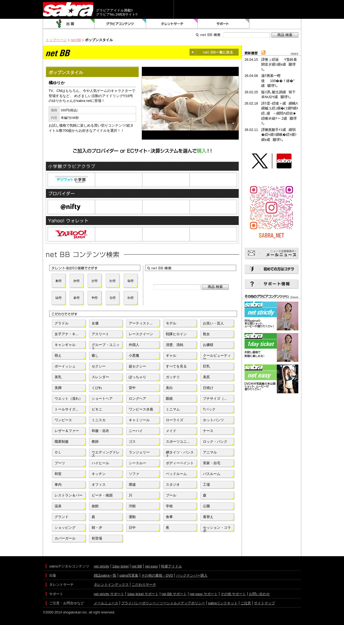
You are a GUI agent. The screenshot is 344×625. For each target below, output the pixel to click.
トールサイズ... (66, 409)
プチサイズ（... (215, 399)
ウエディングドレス (106, 453)
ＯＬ (58, 452)
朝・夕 (97, 528)
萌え (58, 355)
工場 (206, 485)
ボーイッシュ (65, 366)
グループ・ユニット (106, 346)
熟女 (206, 334)
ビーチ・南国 (102, 495)
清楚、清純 (174, 345)
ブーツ (60, 463)
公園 (206, 506)
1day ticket (120, 566)
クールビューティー (217, 356)
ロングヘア (137, 399)
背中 (132, 388)
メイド (171, 431)
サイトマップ (264, 603)
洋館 (132, 506)
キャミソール (139, 420)
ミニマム (173, 409)
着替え (208, 517)
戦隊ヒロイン (176, 334)
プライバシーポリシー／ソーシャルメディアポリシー (163, 603)
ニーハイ (136, 431)
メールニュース (106, 603)
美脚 (58, 388)
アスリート (100, 334)
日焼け (208, 388)
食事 (169, 517)
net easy (151, 566)
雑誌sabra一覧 (105, 575)
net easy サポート (204, 594)
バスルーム (211, 474)
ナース (208, 431)
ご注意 (246, 603)
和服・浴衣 (100, 431)
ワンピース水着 (141, 409)
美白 (169, 388)
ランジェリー (139, 452)
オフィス (99, 485)
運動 (132, 517)
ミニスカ (99, 420)
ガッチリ (173, 377)
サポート (223, 23)
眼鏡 (169, 399)
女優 (95, 323)
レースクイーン (141, 334)
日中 (132, 528)
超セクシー (137, 366)
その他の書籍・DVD (157, 575)
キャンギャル (65, 345)
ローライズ (174, 420)
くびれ (97, 388)
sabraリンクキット (223, 603)
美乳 (58, 377)
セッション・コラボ (217, 529)
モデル (171, 323)
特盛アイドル (171, 566)
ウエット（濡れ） (69, 399)
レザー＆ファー (67, 431)
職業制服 (62, 442)
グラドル (62, 323)
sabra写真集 (128, 575)
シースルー (137, 463)
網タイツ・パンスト (180, 453)
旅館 (95, 506)
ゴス (132, 442)
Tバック (209, 409)
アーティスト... (141, 323)
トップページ (56, 40)
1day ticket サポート (143, 594)
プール (171, 495)
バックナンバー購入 (191, 575)
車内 (58, 485)
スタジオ (173, 485)
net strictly (101, 566)
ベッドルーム (176, 474)
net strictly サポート (109, 594)
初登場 (97, 538)
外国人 (134, 345)
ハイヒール (100, 463)
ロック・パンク (215, 442)
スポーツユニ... (178, 442)
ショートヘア (102, 399)
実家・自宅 (211, 463)
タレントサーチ (172, 23)
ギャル (171, 355)
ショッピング (65, 528)
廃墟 (132, 485)
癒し (95, 355)
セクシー (99, 366)
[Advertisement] (271, 419)
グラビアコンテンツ (120, 23)
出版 (69, 23)
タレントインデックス (111, 585)
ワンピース (63, 420)
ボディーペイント (180, 463)
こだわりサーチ (144, 585)
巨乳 (206, 366)
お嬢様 (208, 345)
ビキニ (97, 409)
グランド (62, 517)
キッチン (99, 474)
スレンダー (100, 377)
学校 (169, 506)
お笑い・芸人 (213, 323)
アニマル (210, 452)
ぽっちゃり (137, 377)
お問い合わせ (259, 594)
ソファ (134, 474)
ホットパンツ (213, 420)
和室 (58, 474)
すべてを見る (176, 366)
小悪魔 (134, 355)
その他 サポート (233, 594)
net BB (76, 40)
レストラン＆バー (69, 495)
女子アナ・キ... (66, 334)
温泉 (58, 506)
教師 (95, 442)
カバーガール (65, 538)
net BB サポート (174, 594)
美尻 (206, 377)
